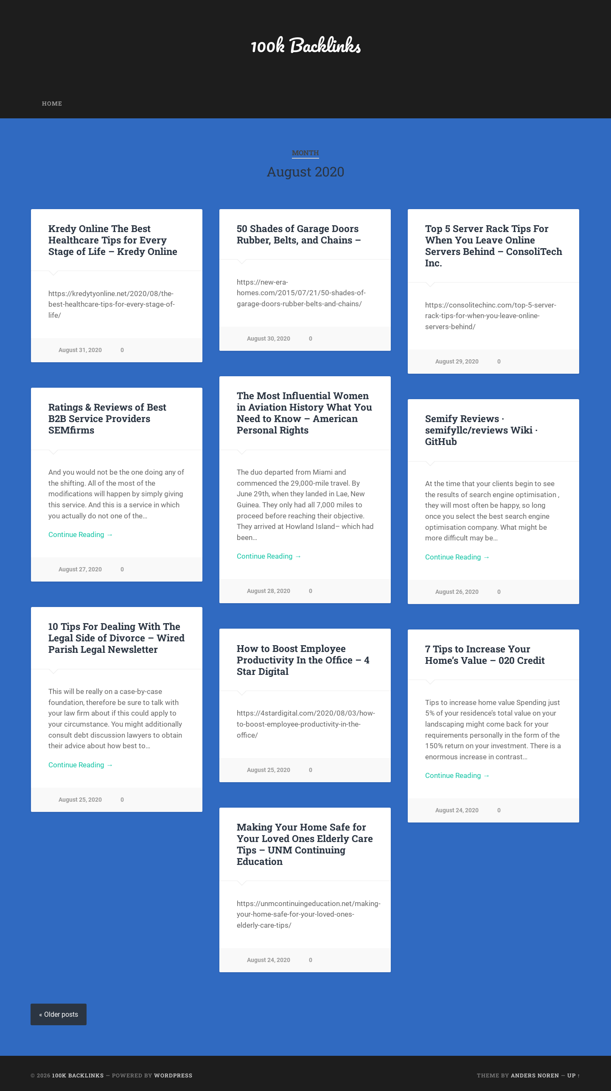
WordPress (173, 1075)
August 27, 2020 (80, 569)
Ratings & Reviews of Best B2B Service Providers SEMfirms (107, 418)
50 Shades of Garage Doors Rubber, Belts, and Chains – (299, 234)
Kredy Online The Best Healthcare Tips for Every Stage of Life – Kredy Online (112, 239)
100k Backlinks (305, 45)
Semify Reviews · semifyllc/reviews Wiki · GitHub (481, 430)
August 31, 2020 (80, 350)
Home (52, 103)
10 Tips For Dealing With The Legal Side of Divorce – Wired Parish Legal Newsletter (116, 637)
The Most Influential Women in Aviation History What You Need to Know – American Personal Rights (304, 412)
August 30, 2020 (268, 338)
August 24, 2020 (457, 810)
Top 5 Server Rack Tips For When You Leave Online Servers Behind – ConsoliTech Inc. (493, 245)
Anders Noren (535, 1075)
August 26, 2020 (457, 592)
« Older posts (58, 1014)
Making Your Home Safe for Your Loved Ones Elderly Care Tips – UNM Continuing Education (305, 843)
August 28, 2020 (268, 591)
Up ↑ (573, 1075)
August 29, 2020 (457, 361)
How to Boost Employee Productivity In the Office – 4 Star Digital (303, 659)
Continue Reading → (269, 556)
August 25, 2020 (80, 799)
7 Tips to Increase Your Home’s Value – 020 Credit (485, 654)
